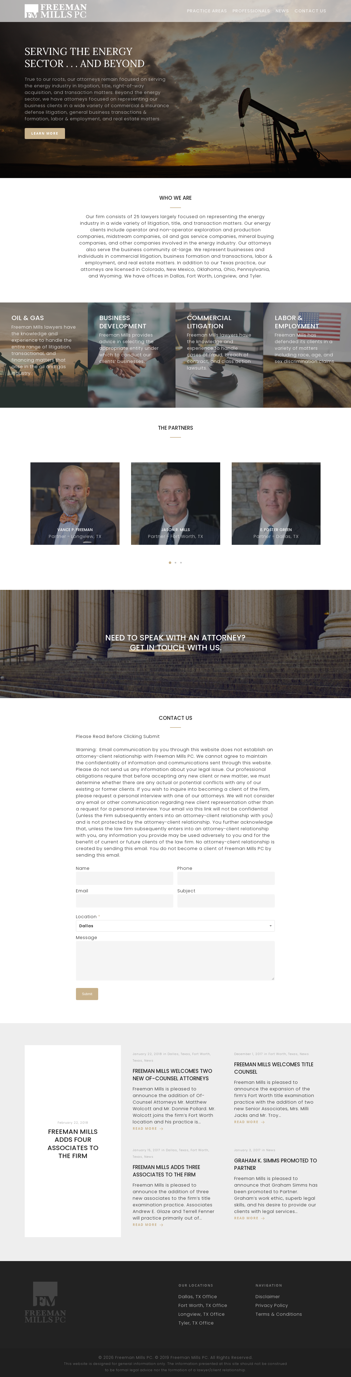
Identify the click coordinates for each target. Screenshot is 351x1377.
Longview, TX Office (202, 1314)
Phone (185, 868)
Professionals (251, 11)
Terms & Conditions (279, 1314)
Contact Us (310, 11)
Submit (87, 994)
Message (86, 937)
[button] (170, 562)
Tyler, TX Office (196, 1323)
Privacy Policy (272, 1305)
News (282, 11)
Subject (186, 891)
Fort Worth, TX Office (203, 1305)
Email (82, 891)
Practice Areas (207, 11)
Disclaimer (268, 1296)
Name (83, 868)
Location (88, 917)
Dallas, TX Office (198, 1296)
